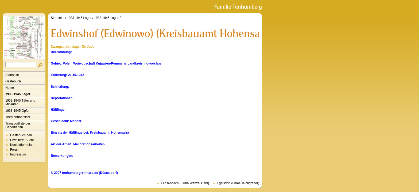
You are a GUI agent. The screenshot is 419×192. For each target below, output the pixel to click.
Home (9, 88)
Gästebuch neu (21, 135)
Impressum (18, 154)
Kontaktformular (21, 145)
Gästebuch (13, 81)
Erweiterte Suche (22, 140)
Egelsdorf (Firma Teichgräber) (238, 183)
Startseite (12, 75)
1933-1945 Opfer (17, 111)
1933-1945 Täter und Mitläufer (20, 102)
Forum (15, 149)
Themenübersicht (17, 117)
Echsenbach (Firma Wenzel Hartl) (185, 183)
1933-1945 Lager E (108, 18)
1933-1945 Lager (17, 94)
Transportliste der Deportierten (17, 125)
